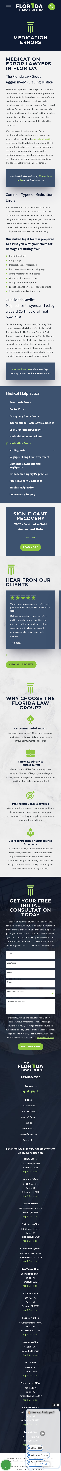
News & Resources (28, 1134)
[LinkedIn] (23, 1091)
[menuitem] (30, 402)
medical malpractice (42, 139)
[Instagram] (33, 1091)
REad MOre (30, 547)
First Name (11, 953)
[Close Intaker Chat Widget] (58, 1405)
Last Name (11, 963)
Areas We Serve (28, 1117)
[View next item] (33, 537)
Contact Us (28, 1140)
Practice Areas (28, 1111)
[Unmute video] (43, 1433)
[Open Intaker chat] (30, 1469)
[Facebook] (28, 1091)
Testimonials (28, 1128)
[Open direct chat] (54, 1405)
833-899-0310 (30, 1077)
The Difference (28, 1105)
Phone (10, 972)
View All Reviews (21, 664)
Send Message (30, 1046)
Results (28, 1122)
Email (9, 982)
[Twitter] (38, 1091)
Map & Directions (30, 1171)
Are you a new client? (16, 992)
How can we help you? (16, 1001)
